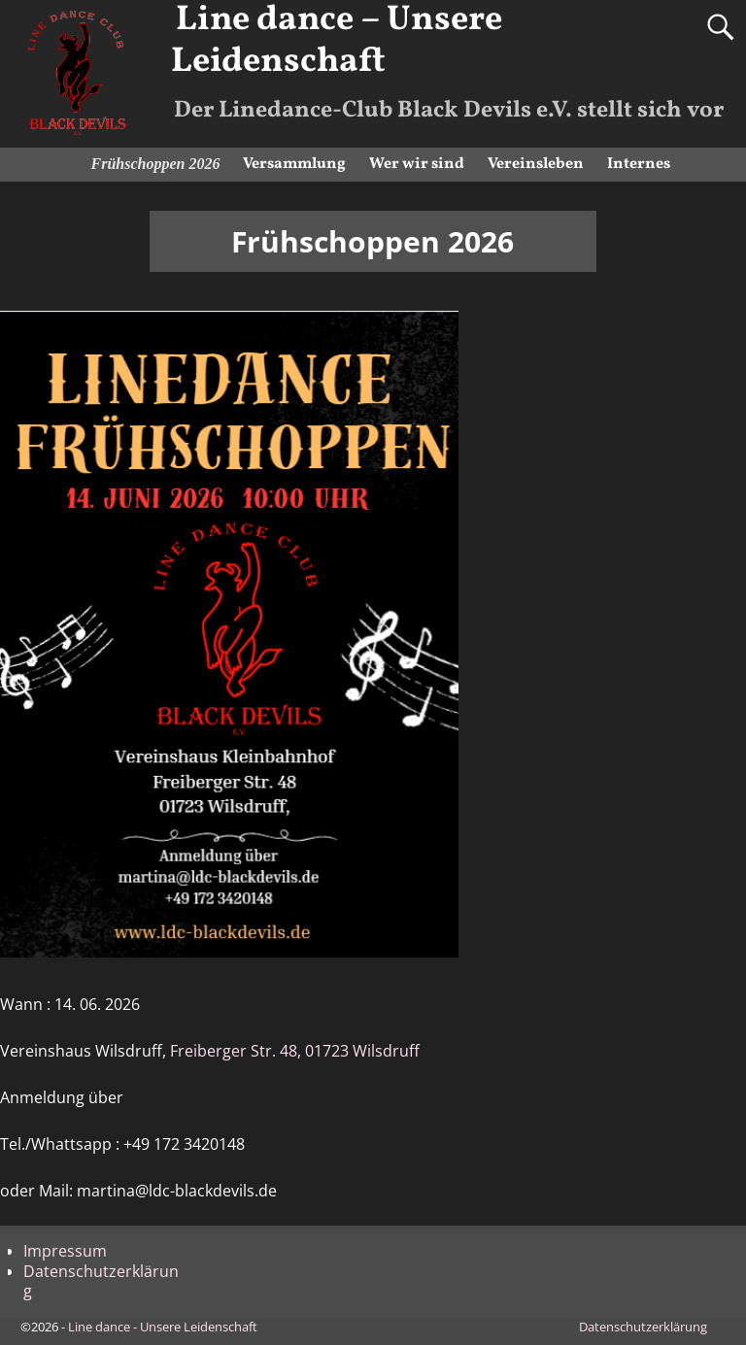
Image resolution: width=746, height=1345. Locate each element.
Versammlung (294, 164)
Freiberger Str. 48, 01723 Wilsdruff (295, 1050)
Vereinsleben (536, 164)
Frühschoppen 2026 (155, 163)
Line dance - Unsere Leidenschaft (162, 1326)
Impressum (65, 1250)
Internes (638, 164)
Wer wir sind (416, 164)
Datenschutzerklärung (101, 1281)
